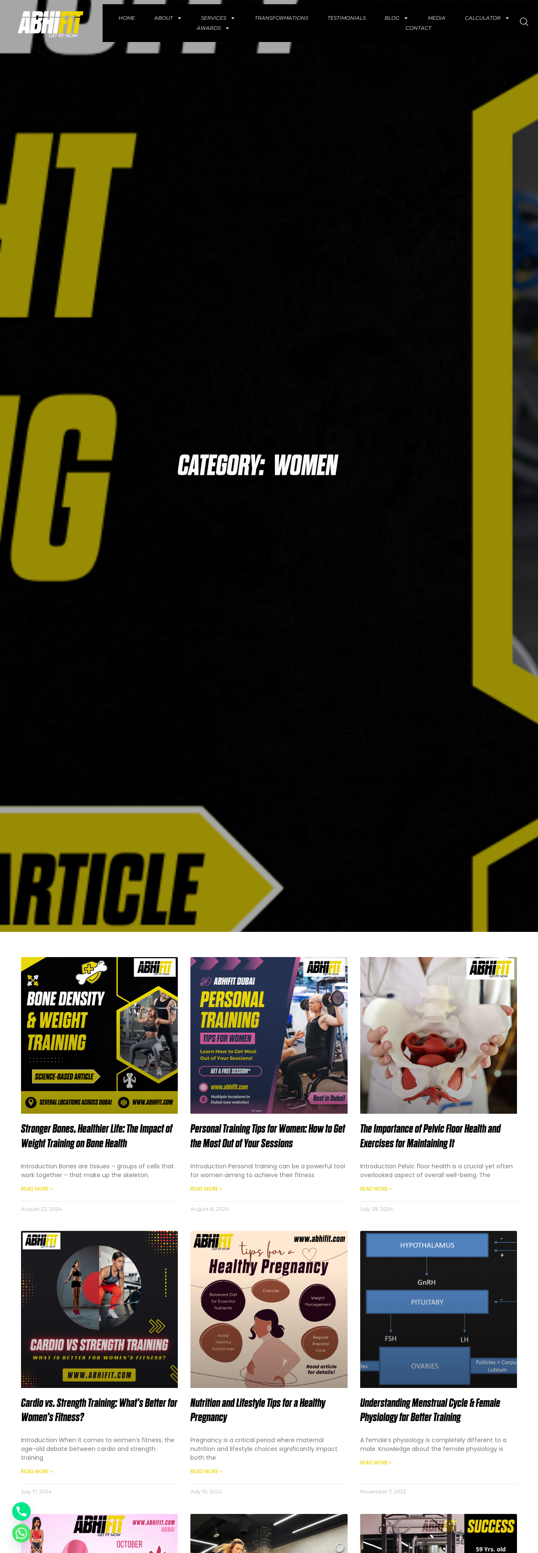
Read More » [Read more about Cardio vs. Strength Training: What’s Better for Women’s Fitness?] (37, 1471)
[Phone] (21, 1511)
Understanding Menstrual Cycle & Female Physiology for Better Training (430, 1410)
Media (437, 18)
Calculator (487, 18)
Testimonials (346, 18)
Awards (213, 28)
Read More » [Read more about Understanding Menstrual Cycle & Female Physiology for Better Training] (376, 1462)
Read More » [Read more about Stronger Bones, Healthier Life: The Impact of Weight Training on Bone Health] (37, 1188)
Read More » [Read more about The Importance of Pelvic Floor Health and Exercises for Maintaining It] (376, 1188)
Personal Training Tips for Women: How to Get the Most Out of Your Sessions (267, 1136)
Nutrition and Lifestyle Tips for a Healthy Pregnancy (257, 1410)
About (168, 18)
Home (127, 18)
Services (218, 18)
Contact (418, 28)
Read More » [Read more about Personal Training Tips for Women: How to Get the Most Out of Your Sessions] (206, 1188)
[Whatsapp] (21, 1533)
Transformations (281, 18)
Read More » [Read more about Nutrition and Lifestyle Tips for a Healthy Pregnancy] (206, 1471)
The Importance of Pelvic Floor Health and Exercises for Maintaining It (430, 1136)
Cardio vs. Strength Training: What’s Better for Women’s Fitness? (99, 1410)
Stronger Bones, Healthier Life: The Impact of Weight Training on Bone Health (96, 1136)
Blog (397, 18)
